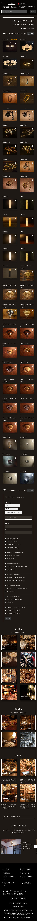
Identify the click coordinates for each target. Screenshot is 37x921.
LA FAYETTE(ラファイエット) (13, 544)
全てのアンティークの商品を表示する (14, 552)
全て (32, 21)
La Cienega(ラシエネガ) (11, 547)
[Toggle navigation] (3, 3)
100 (29, 21)
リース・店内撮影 (27, 876)
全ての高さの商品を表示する (12, 585)
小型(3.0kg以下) (9, 566)
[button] (35, 846)
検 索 (8, 618)
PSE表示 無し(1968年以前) (12, 613)
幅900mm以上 (20, 580)
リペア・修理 (26, 869)
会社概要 (23, 913)
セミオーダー (26, 873)
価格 (32, 24)
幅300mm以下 (9, 577)
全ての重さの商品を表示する (12, 563)
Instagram (7, 913)
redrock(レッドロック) (11, 542)
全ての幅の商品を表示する (12, 574)
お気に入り (22, 4)
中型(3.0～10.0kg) (21, 566)
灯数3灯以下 (9, 599)
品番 (28, 24)
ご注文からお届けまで (9, 878)
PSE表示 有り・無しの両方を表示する (15, 607)
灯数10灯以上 (9, 602)
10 (21, 21)
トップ (6, 816)
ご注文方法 (6, 869)
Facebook (15, 913)
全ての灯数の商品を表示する (12, 596)
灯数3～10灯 (18, 599)
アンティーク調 (9, 558)
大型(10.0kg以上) (10, 569)
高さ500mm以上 (10, 591)
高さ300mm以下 (10, 588)
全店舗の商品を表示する (11, 539)
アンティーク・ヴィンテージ (12, 555)
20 (24, 21)
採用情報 (29, 913)
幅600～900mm (9, 580)
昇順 (28, 28)
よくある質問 (26, 883)
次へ (30, 34)
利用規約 (13, 914)
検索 (32, 11)
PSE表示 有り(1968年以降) (12, 610)
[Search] (14, 11)
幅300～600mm (20, 577)
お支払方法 (6, 873)
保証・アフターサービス (9, 884)
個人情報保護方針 (21, 914)
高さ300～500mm (21, 588)
